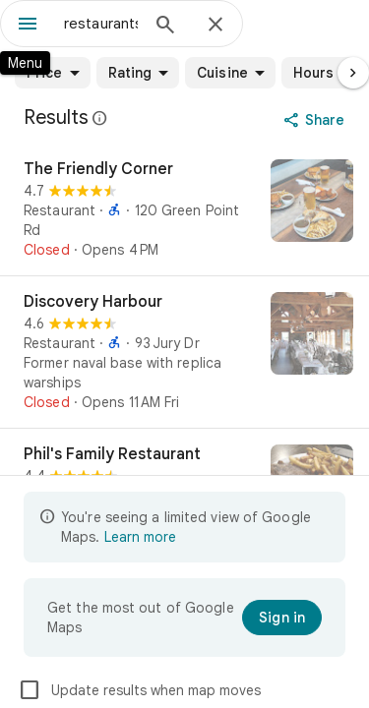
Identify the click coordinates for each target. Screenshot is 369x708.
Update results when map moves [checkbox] (139, 690)
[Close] (215, 25)
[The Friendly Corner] (184, 209)
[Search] (165, 26)
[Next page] (353, 72)
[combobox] (101, 23)
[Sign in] (282, 617)
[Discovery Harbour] (184, 352)
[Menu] (27, 25)
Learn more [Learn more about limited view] (140, 537)
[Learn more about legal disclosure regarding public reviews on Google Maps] (100, 118)
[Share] (316, 120)
